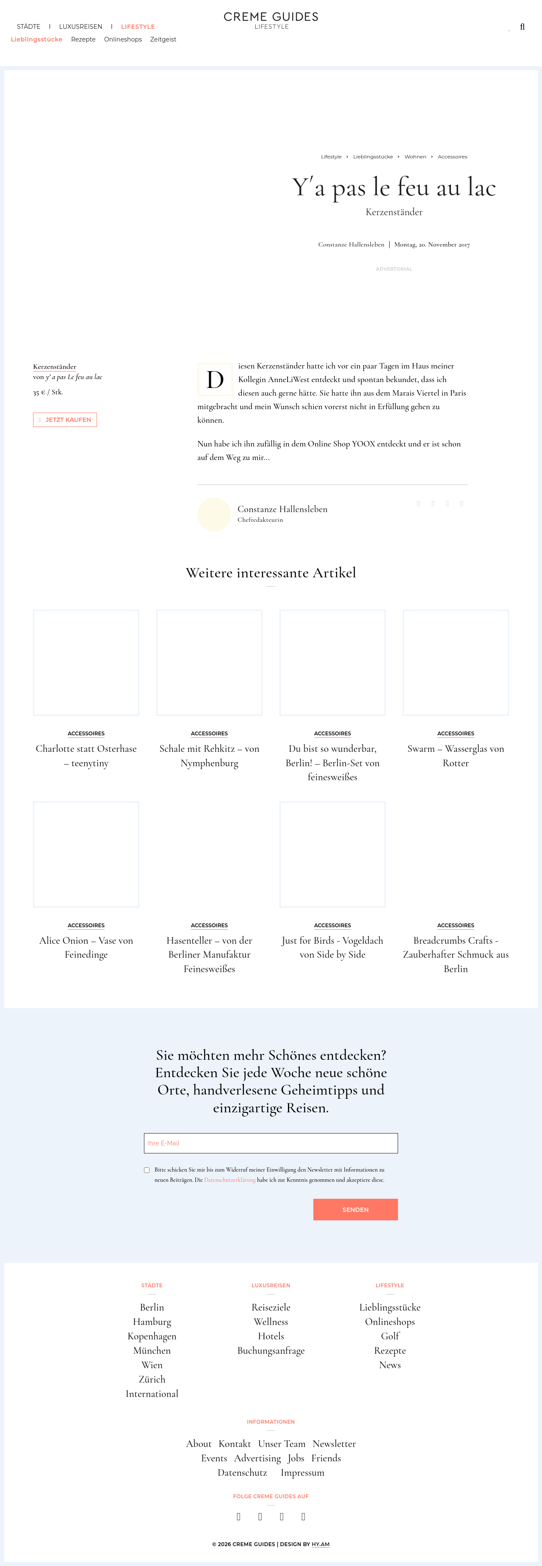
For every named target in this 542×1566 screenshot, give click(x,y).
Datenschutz (242, 1472)
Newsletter (334, 1444)
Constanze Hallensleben (351, 244)
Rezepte (89, 44)
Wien (152, 1365)
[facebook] (238, 1519)
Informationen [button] (271, 1422)
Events (214, 1458)
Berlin (152, 1307)
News (390, 1365)
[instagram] (260, 1519)
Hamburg (152, 1322)
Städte (28, 26)
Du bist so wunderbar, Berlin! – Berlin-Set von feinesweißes (332, 763)
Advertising (257, 1458)
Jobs (296, 1458)
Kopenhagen (152, 1336)
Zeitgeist (170, 44)
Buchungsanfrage (271, 1350)
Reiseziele (271, 1307)
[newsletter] (303, 1519)
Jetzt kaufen (65, 420)
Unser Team (282, 1444)
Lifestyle (138, 26)
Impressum (303, 1472)
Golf (390, 1336)
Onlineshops (129, 44)
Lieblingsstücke (43, 44)
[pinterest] (282, 1519)
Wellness (271, 1322)
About (199, 1444)
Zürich (152, 1379)
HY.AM (321, 1544)
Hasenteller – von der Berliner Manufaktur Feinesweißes (209, 954)
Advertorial (394, 269)
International (152, 1394)
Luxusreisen (80, 26)
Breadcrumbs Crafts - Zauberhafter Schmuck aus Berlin (456, 954)
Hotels (271, 1336)
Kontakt (234, 1444)
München (152, 1350)
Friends (326, 1458)
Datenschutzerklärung (229, 1180)
